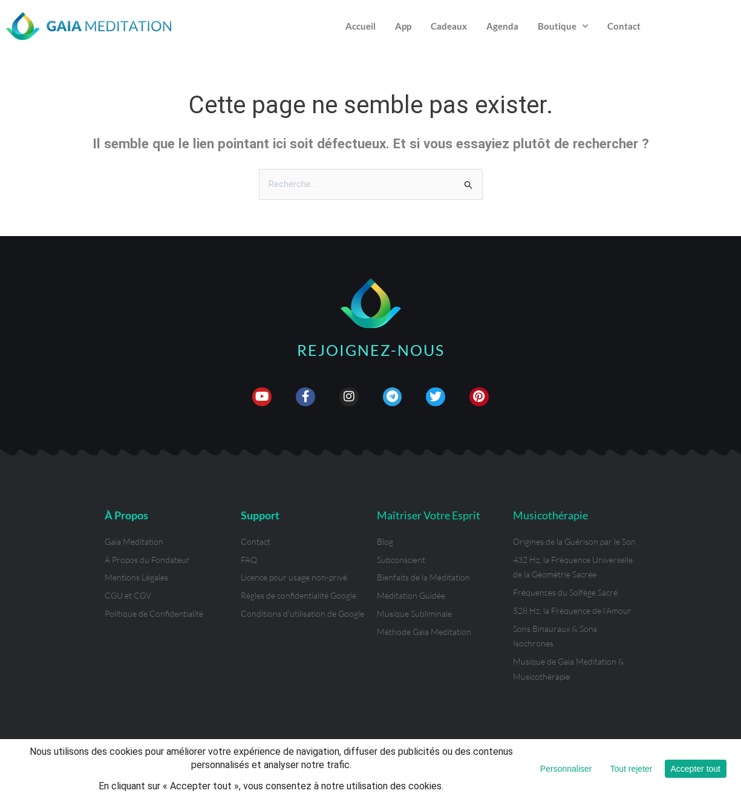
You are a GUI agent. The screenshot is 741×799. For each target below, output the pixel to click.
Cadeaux (449, 26)
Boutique (563, 26)
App (403, 26)
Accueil (360, 26)
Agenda (502, 26)
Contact (624, 26)
